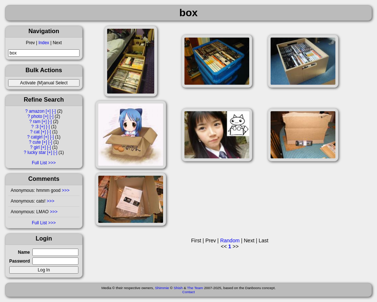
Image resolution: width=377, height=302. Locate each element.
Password (19, 261)
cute (36, 142)
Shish (178, 288)
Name (24, 252)
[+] (48, 111)
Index (43, 42)
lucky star (37, 152)
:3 (37, 126)
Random (230, 240)
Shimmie (162, 288)
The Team (195, 288)
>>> (65, 190)
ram (36, 121)
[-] (54, 111)
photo (36, 116)
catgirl (37, 137)
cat (37, 131)
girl (37, 147)
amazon (36, 111)
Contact (188, 292)
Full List (39, 162)
